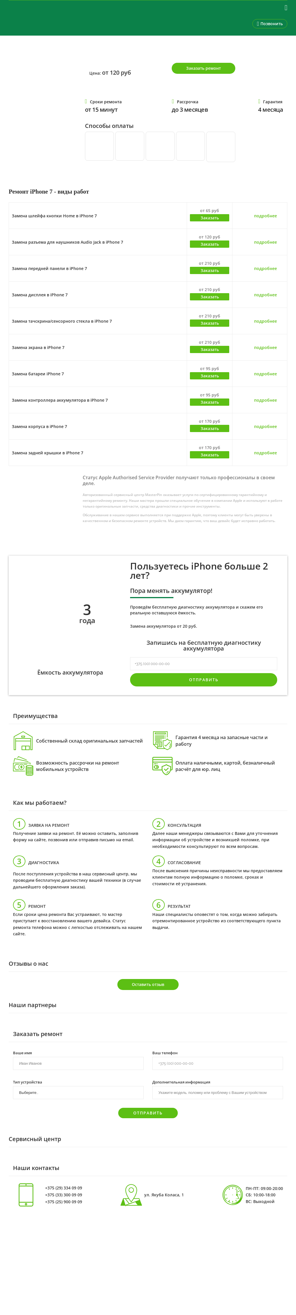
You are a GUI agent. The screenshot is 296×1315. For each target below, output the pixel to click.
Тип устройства (27, 1081)
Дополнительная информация (181, 1081)
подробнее (265, 215)
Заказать (210, 218)
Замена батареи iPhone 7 (38, 373)
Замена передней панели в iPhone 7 (49, 268)
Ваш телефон (164, 1052)
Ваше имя (22, 1052)
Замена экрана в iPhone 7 (38, 347)
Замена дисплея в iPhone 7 (40, 294)
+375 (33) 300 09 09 (63, 1195)
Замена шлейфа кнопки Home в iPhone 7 (54, 215)
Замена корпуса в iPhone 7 (39, 426)
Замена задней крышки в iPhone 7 (47, 453)
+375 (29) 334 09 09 (63, 1188)
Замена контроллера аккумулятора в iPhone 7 (60, 400)
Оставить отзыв (148, 984)
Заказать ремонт (203, 68)
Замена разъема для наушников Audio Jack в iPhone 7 (67, 242)
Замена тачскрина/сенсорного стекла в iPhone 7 (62, 321)
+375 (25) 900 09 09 (63, 1202)
